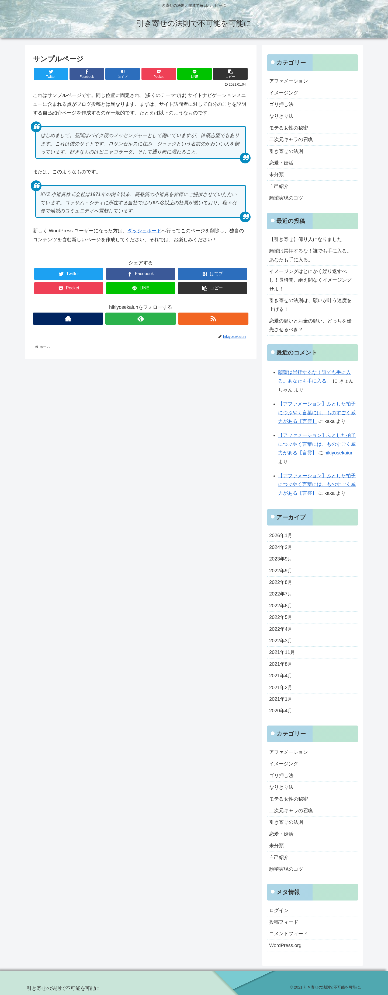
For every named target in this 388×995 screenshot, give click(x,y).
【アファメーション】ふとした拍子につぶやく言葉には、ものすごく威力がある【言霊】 (317, 412)
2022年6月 (280, 605)
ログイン (279, 910)
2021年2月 (280, 687)
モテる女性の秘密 (288, 128)
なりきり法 (281, 116)
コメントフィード (288, 933)
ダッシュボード (144, 230)
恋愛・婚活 (281, 163)
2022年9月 (280, 570)
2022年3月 (280, 640)
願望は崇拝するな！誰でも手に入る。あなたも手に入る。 (310, 255)
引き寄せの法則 (286, 151)
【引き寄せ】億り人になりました (305, 239)
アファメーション (288, 81)
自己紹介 (279, 186)
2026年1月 (280, 535)
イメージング (283, 93)
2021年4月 (280, 675)
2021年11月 (282, 652)
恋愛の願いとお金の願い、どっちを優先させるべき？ (310, 325)
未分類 (276, 174)
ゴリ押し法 (281, 104)
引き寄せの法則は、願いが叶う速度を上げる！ (310, 305)
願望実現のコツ (286, 198)
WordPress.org (285, 945)
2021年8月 (280, 664)
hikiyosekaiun (339, 453)
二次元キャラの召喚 (291, 139)
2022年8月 (280, 582)
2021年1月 (280, 699)
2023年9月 (280, 559)
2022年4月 (280, 629)
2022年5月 (280, 617)
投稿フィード (283, 922)
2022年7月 (280, 594)
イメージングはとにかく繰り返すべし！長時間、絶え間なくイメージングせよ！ (310, 280)
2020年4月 (280, 710)
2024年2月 (280, 547)
